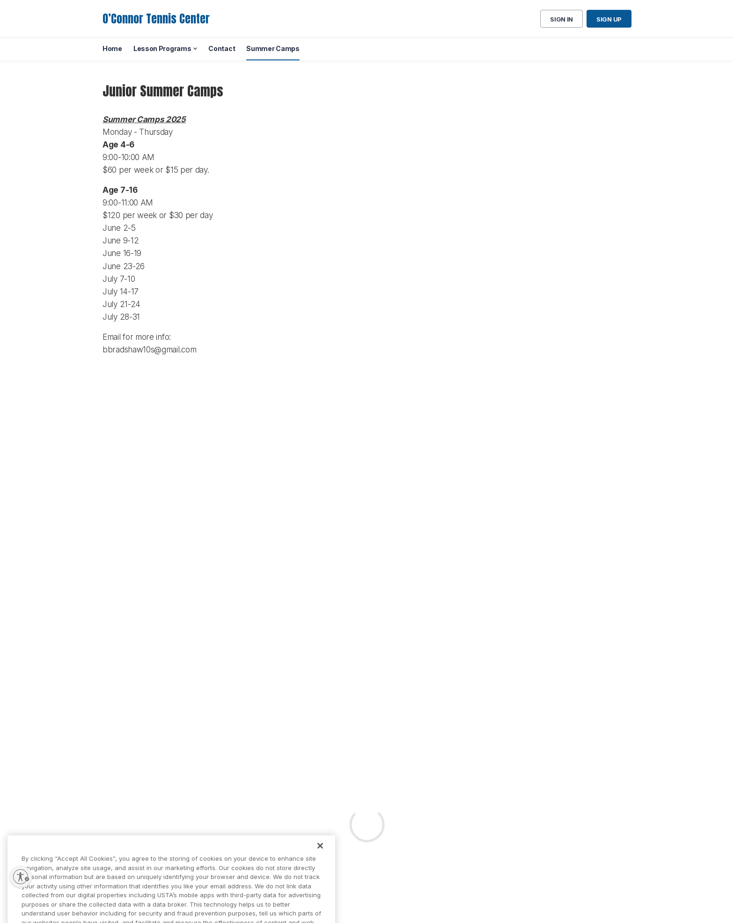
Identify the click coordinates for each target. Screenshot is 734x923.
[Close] (320, 852)
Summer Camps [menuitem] (272, 48)
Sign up (609, 19)
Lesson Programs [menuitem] (162, 48)
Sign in (561, 19)
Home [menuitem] (112, 48)
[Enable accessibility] (20, 876)
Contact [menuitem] (221, 48)
